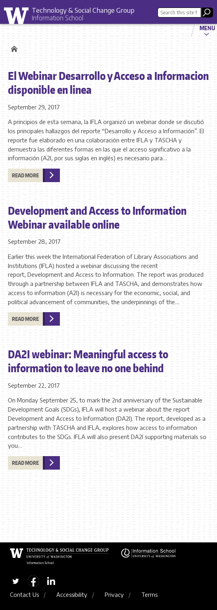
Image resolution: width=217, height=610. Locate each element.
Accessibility (71, 594)
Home (13, 49)
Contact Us (24, 594)
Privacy (114, 594)
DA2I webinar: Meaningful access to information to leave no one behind (88, 361)
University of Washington (19, 18)
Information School (57, 18)
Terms (149, 594)
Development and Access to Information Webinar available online (97, 217)
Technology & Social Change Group (83, 10)
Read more (25, 175)
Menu (207, 27)
